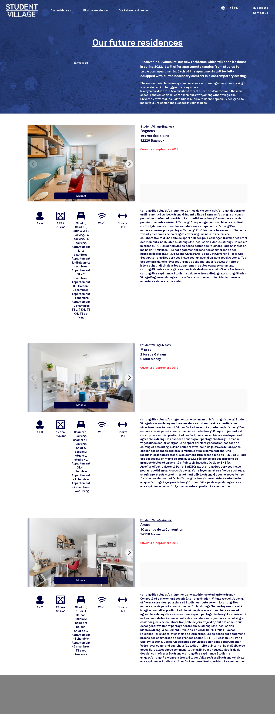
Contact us (260, 13)
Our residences (61, 10)
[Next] (129, 164)
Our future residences (134, 10)
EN (236, 8)
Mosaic (81, 195)
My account (260, 7)
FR (228, 8)
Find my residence (95, 10)
